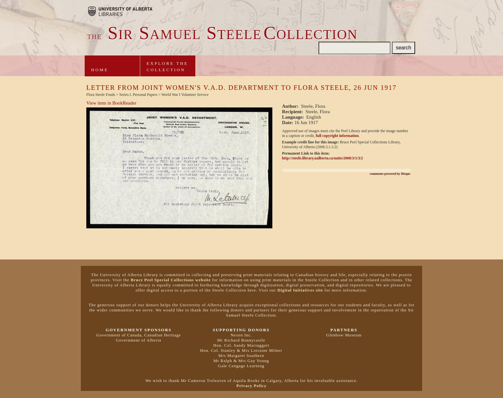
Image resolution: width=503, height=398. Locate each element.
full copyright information (337, 135)
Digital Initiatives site (300, 290)
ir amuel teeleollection (222, 34)
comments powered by (390, 173)
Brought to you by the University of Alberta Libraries (120, 11)
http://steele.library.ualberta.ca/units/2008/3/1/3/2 (322, 158)
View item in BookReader (111, 103)
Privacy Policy (251, 385)
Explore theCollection (167, 66)
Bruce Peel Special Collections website (171, 279)
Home (99, 69)
